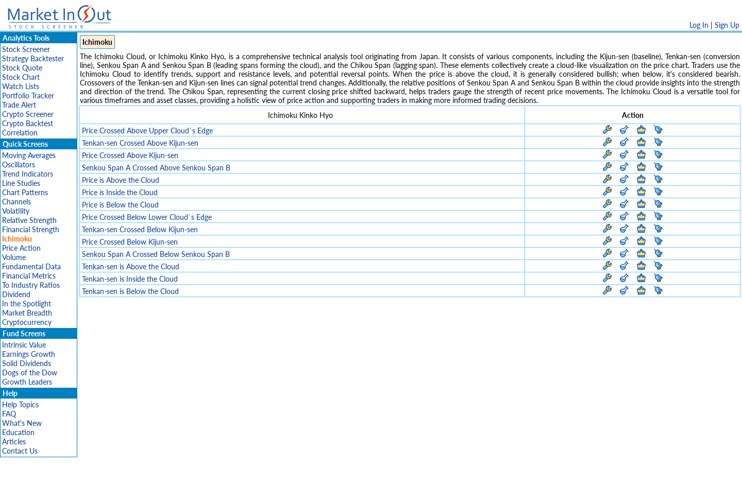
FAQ (9, 413)
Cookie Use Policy (414, 487)
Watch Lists (20, 86)
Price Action (21, 248)
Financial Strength (30, 229)
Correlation (20, 132)
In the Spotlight (26, 303)
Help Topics (20, 404)
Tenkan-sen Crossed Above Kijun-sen (140, 143)
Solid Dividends (26, 363)
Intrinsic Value (24, 344)
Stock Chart (21, 77)
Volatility (15, 210)
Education (18, 432)
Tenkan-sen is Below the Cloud (130, 291)
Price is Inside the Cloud (120, 192)
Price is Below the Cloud (120, 204)
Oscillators (18, 164)
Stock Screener (26, 49)
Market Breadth (27, 312)
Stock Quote (22, 67)
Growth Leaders (27, 381)
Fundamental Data (31, 266)
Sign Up (727, 25)
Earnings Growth (28, 354)
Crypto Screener (28, 114)
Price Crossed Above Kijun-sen (130, 155)
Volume (14, 257)
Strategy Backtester (33, 58)
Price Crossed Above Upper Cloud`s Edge (147, 130)
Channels (16, 201)
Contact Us (20, 450)
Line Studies (21, 183)
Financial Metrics (29, 275)
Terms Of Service (353, 487)
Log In (699, 25)
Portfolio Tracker (28, 95)
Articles (14, 441)
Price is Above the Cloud (120, 180)
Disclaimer (253, 487)
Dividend (16, 294)
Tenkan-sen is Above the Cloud (130, 266)
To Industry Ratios (31, 285)
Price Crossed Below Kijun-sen (130, 241)
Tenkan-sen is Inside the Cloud (130, 278)
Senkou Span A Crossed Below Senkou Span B (156, 254)
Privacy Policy (297, 487)
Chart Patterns (25, 192)
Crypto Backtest (27, 123)
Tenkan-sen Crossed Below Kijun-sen (140, 229)
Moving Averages (29, 155)
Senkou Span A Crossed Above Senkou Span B (156, 167)
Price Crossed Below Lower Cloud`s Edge (147, 217)
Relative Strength (29, 220)
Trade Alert (19, 104)
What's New (22, 423)
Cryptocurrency (27, 322)
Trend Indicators (27, 173)
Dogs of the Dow (29, 372)
